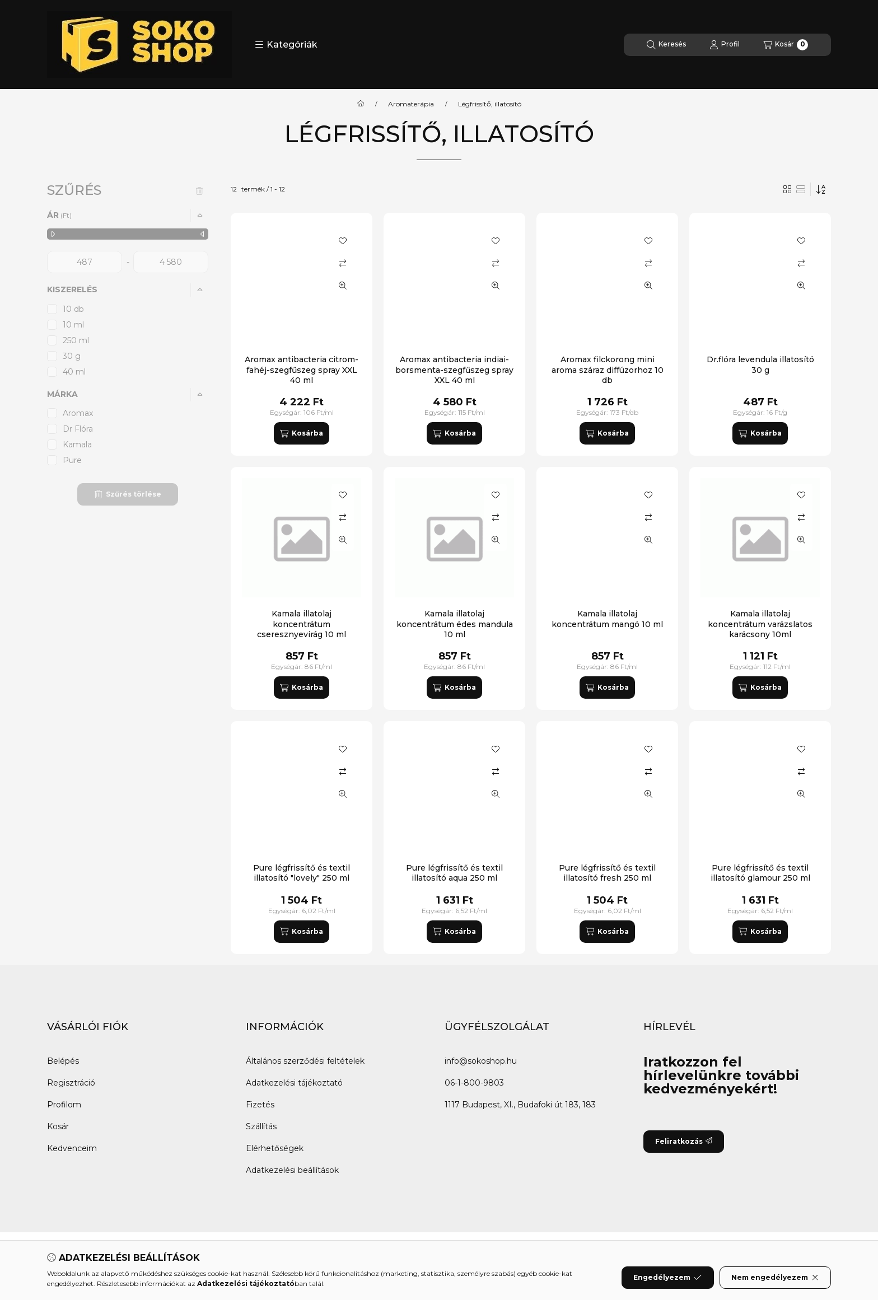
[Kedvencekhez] (342, 241)
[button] (286, 45)
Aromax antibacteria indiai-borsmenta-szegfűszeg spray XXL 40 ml (454, 369)
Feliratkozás (683, 1141)
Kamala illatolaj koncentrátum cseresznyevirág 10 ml (301, 624)
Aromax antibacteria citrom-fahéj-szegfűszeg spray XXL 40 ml (301, 369)
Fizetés (260, 1105)
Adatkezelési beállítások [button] (292, 1170)
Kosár (58, 1126)
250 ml (76, 340)
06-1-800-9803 (474, 1083)
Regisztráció (71, 1083)
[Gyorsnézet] (342, 285)
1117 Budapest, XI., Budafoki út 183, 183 (520, 1105)
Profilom (64, 1105)
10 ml (73, 325)
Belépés (63, 1061)
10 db (73, 309)
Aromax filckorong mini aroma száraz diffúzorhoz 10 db (608, 369)
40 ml (74, 372)
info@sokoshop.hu (481, 1061)
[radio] (800, 189)
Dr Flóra (78, 429)
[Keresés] (666, 45)
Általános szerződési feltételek (305, 1061)
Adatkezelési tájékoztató (294, 1083)
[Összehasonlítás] (342, 263)
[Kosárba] (301, 433)
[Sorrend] (821, 189)
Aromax (78, 413)
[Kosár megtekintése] (786, 45)
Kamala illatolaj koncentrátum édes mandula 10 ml (454, 624)
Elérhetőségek (274, 1148)
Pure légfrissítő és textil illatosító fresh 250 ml (607, 873)
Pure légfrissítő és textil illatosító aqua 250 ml (454, 873)
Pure (72, 460)
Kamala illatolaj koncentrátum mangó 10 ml (607, 619)
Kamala (77, 444)
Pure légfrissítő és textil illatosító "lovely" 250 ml (301, 873)
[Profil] (724, 45)
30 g (72, 356)
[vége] (170, 262)
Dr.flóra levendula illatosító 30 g (760, 364)
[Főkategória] (360, 104)
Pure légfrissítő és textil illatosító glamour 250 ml (760, 873)
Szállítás (261, 1126)
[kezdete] (84, 262)
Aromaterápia (411, 104)
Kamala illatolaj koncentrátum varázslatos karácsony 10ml (760, 624)
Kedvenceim (72, 1148)
